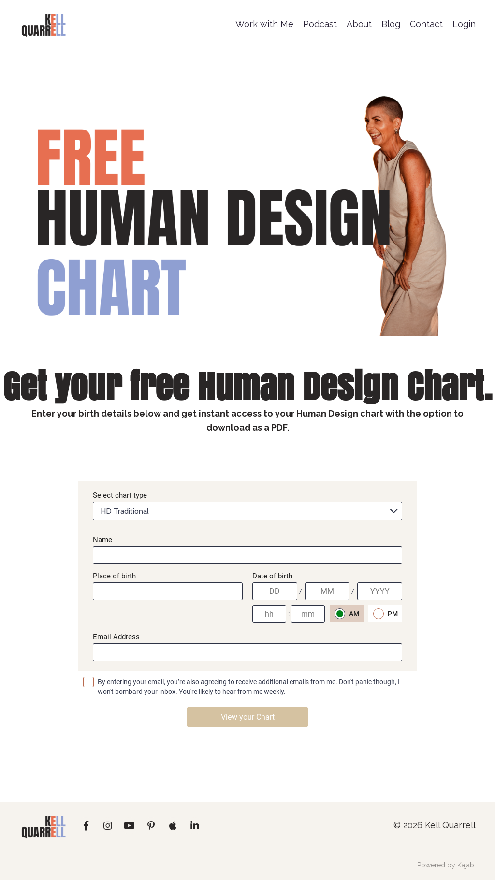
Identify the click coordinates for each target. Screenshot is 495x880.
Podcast (320, 24)
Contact (426, 24)
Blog (390, 24)
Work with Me (264, 24)
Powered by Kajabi (446, 865)
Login (464, 24)
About (359, 24)
